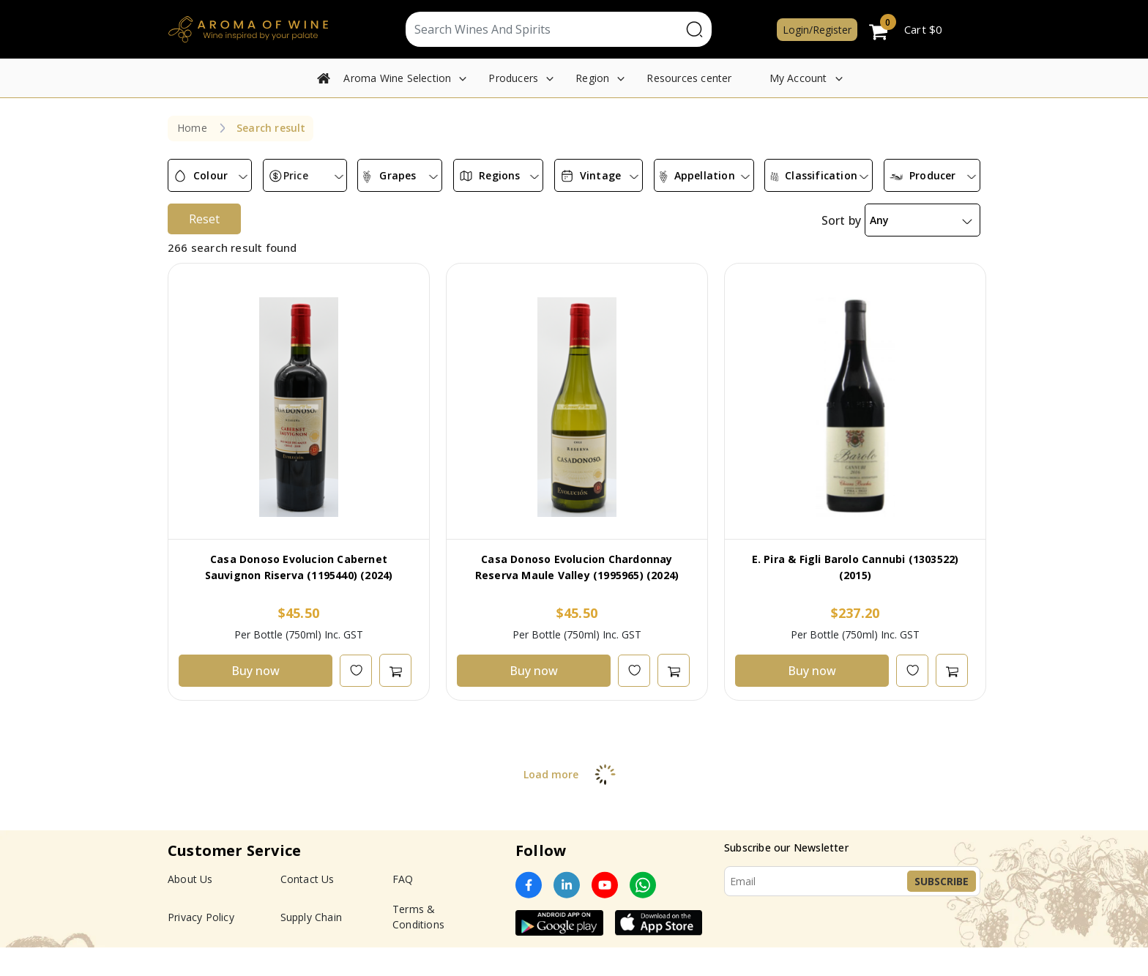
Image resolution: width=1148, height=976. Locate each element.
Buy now (255, 671)
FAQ (403, 879)
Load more (574, 774)
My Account (798, 78)
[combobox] (209, 175)
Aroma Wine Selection (397, 78)
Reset (204, 219)
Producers (513, 78)
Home (192, 128)
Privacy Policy (201, 917)
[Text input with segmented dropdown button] (544, 29)
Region (592, 78)
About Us (190, 879)
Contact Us (307, 879)
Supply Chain (311, 917)
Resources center (688, 78)
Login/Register (817, 30)
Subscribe (941, 881)
